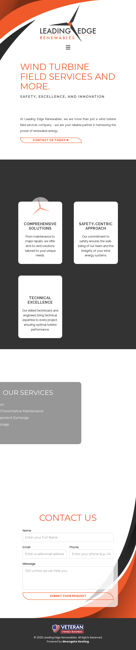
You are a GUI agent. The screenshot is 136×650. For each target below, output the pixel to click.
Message (29, 564)
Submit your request (68, 596)
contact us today (51, 140)
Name (27, 530)
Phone (74, 547)
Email (26, 547)
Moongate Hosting (76, 641)
